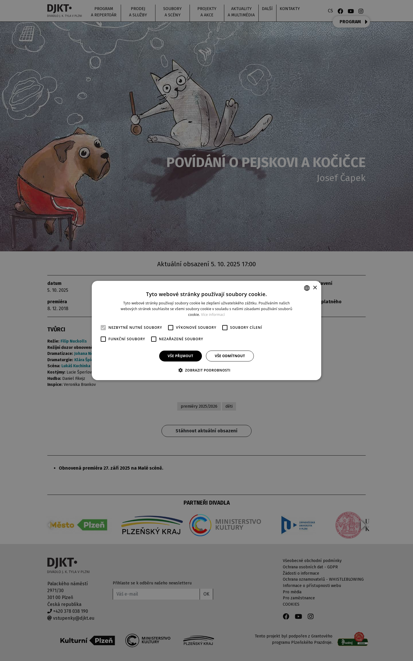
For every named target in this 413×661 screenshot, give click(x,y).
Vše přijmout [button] (180, 355)
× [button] (315, 287)
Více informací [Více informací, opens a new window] (213, 314)
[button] (207, 370)
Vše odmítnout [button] (230, 355)
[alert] (206, 330)
